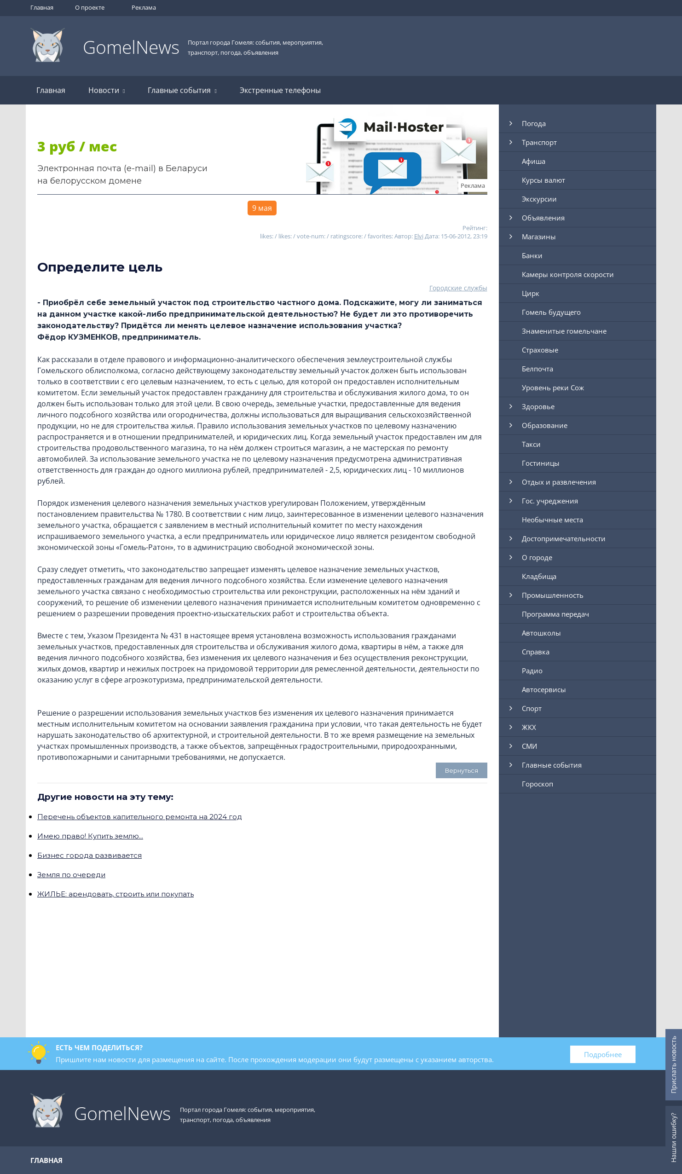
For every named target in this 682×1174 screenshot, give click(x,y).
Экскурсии (539, 198)
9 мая (262, 208)
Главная (41, 7)
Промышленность (553, 595)
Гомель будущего (551, 312)
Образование (544, 425)
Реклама (144, 7)
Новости (106, 90)
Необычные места (552, 519)
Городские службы (458, 287)
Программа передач (555, 614)
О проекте (89, 7)
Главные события (182, 90)
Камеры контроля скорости (568, 274)
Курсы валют (543, 180)
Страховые (540, 349)
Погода (534, 123)
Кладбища (539, 576)
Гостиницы (541, 463)
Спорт (532, 708)
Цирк (530, 293)
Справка (535, 651)
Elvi (418, 236)
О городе (537, 557)
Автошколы (541, 632)
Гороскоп (537, 783)
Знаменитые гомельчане (564, 330)
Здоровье (538, 406)
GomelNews (131, 47)
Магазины (539, 236)
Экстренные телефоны (280, 90)
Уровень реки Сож (553, 387)
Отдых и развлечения (559, 481)
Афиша (533, 161)
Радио (532, 670)
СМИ (529, 746)
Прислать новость (673, 1064)
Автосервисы (544, 689)
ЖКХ (529, 727)
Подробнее (603, 1054)
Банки (532, 255)
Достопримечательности (564, 538)
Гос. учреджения (550, 500)
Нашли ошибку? (673, 1137)
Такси (531, 444)
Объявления (543, 217)
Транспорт (539, 142)
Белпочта (537, 368)
